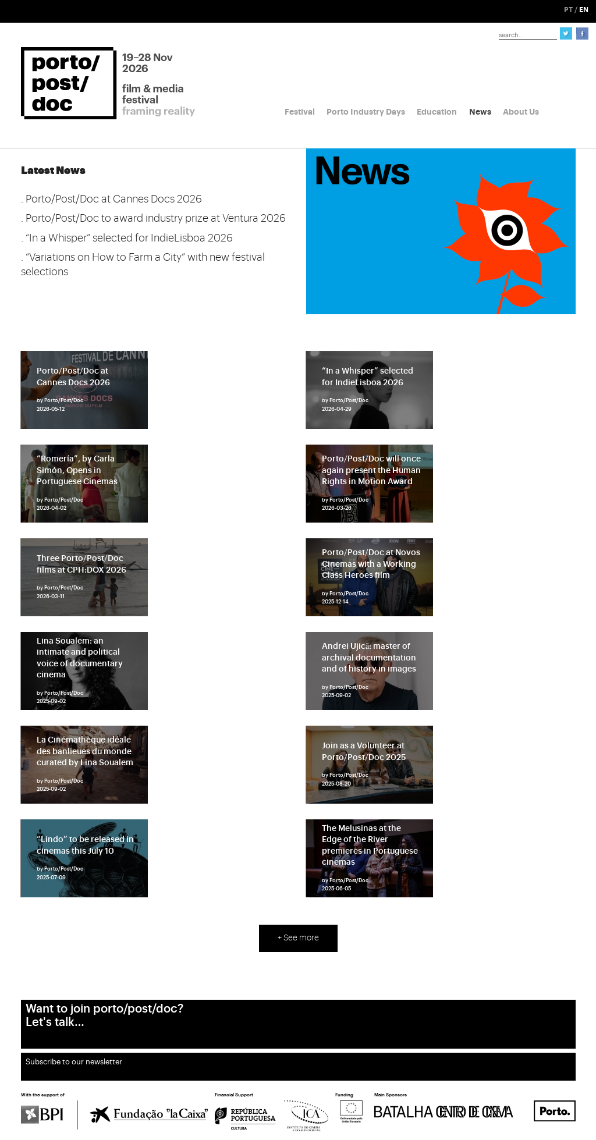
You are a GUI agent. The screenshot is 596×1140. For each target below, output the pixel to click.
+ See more (298, 938)
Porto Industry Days (366, 112)
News (480, 112)
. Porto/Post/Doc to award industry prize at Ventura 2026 (153, 218)
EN (583, 9)
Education (437, 112)
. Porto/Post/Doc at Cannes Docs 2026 (111, 199)
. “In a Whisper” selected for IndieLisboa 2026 (127, 238)
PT (568, 9)
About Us (521, 112)
